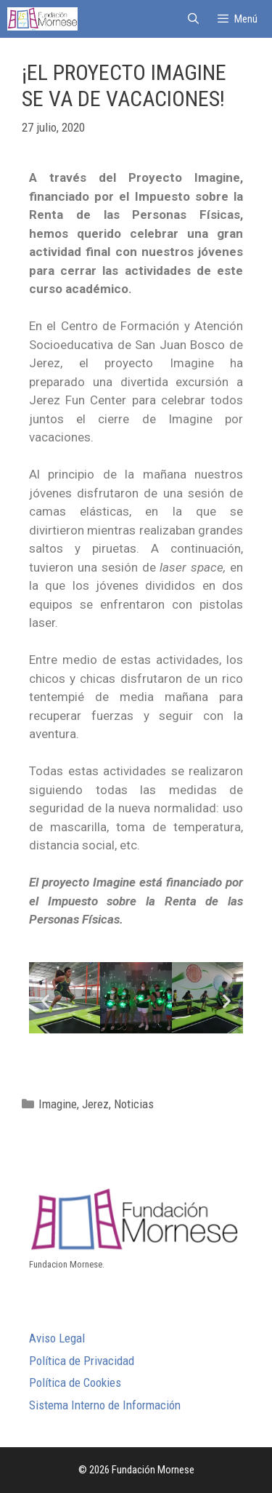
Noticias (134, 1104)
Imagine (57, 1104)
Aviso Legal (57, 1338)
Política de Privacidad (81, 1360)
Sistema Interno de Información (105, 1405)
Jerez (95, 1104)
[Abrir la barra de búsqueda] (192, 19)
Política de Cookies (75, 1382)
